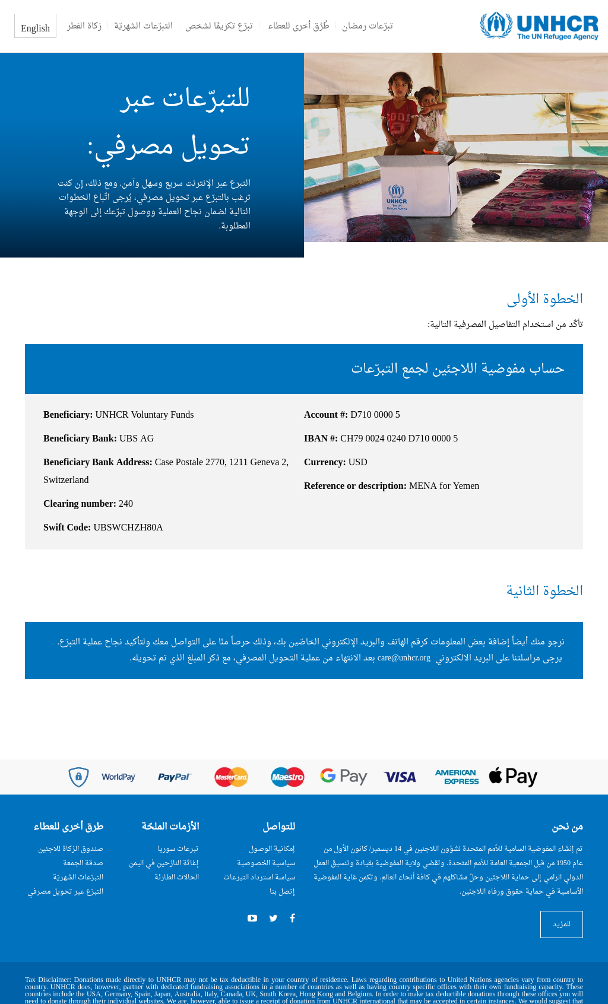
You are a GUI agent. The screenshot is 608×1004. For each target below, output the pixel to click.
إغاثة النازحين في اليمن (164, 863)
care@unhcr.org (404, 658)
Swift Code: (67, 528)
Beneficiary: (68, 415)
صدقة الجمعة (83, 863)
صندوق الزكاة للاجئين (70, 849)
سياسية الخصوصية (266, 863)
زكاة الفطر (84, 26)
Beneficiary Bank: (80, 439)
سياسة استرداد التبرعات (259, 877)
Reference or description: (355, 486)
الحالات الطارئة (176, 877)
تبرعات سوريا (178, 849)
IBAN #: (321, 439)
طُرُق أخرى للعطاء (299, 26)
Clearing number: (79, 504)
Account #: (326, 415)
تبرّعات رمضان (367, 26)
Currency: (325, 463)
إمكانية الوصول (272, 849)
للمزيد (562, 924)
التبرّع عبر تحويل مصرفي (65, 891)
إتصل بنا (282, 891)
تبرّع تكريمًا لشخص (219, 26)
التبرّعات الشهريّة (143, 26)
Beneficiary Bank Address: (98, 463)
